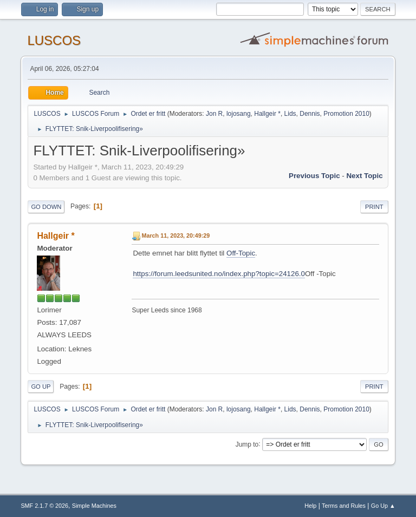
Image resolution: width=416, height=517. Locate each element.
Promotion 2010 (346, 113)
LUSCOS (54, 40)
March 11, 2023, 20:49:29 (175, 235)
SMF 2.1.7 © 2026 (44, 505)
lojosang (238, 113)
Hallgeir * (267, 113)
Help (310, 505)
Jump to (247, 444)
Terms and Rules (344, 505)
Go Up (40, 386)
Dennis (310, 113)
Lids (290, 113)
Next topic (364, 176)
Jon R (214, 113)
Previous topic (314, 176)
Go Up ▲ (383, 505)
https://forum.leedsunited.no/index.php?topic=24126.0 (219, 274)
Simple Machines (94, 505)
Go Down (46, 207)
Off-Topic (240, 253)
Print (374, 207)
